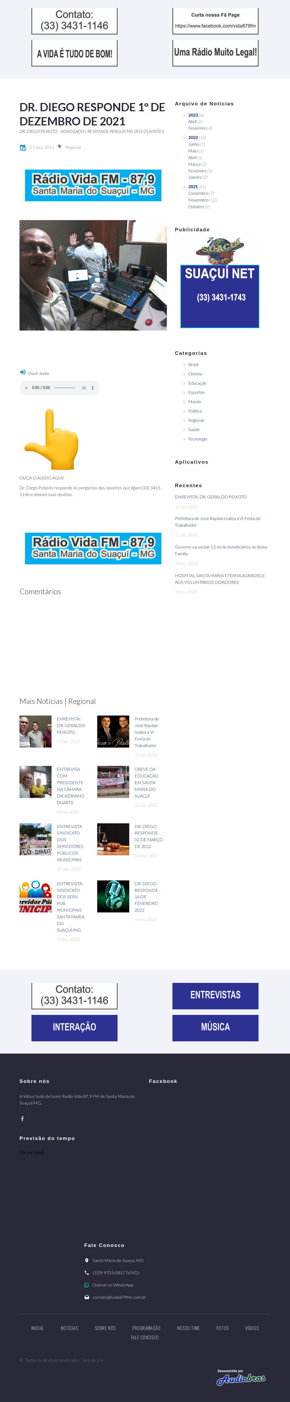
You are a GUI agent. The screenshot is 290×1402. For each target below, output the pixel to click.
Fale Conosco (145, 1337)
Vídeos (252, 1328)
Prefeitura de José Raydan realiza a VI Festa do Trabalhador (147, 732)
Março (194, 163)
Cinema (195, 373)
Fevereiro (197, 127)
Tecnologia (197, 438)
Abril (192, 121)
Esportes (196, 392)
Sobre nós (105, 1328)
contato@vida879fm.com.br (119, 1297)
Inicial (37, 1328)
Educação (197, 383)
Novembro (198, 199)
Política (195, 410)
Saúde (194, 429)
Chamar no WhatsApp (113, 1284)
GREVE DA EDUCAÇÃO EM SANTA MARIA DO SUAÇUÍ (146, 782)
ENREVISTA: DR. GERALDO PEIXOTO (71, 725)
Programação (146, 1328)
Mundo (194, 401)
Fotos (223, 1328)
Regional (73, 147)
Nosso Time (188, 1328)
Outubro (196, 206)
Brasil (193, 364)
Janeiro (195, 177)
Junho (193, 143)
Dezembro (198, 193)
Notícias (69, 1328)
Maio (193, 150)
